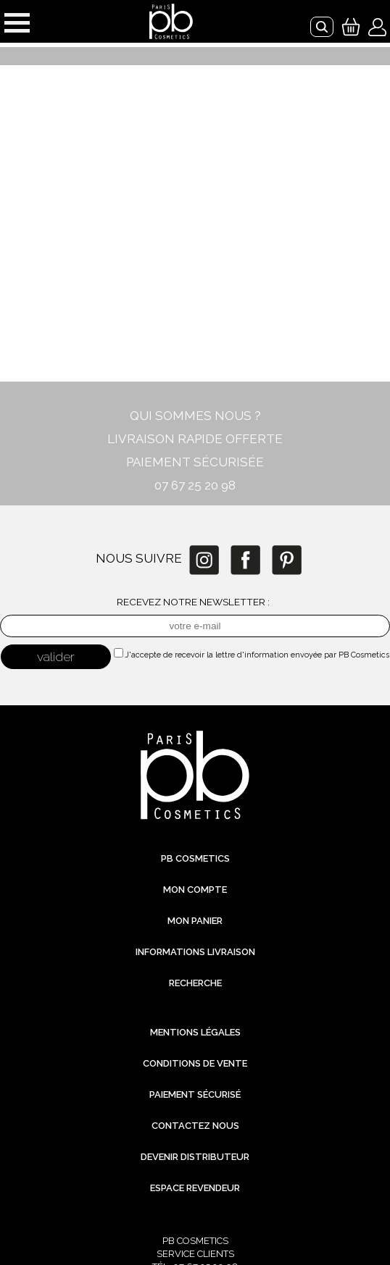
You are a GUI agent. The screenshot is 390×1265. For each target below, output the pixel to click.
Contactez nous (195, 1125)
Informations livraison (195, 951)
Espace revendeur (195, 1187)
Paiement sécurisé (195, 1094)
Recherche (195, 983)
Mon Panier (195, 920)
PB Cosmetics (195, 858)
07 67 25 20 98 (195, 485)
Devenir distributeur (195, 1156)
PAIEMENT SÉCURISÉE (195, 462)
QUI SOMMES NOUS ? (195, 415)
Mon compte (195, 889)
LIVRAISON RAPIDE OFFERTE (195, 439)
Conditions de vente (195, 1063)
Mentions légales (195, 1032)
